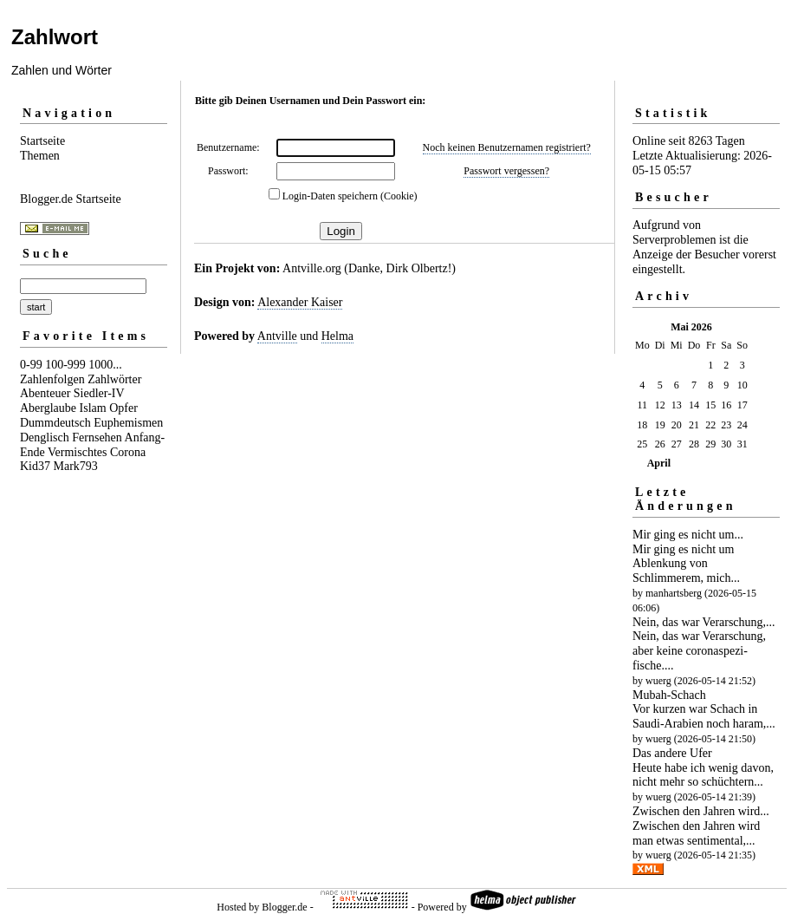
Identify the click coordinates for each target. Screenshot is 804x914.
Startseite (42, 140)
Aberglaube (48, 408)
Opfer (123, 408)
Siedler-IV (99, 393)
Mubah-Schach (669, 695)
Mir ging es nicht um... (687, 534)
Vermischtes (77, 452)
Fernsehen (97, 437)
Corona (128, 452)
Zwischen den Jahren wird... (700, 811)
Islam (93, 408)
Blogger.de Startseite (70, 199)
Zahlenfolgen (52, 379)
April (659, 463)
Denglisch (44, 437)
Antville (277, 336)
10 (742, 385)
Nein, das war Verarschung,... (703, 622)
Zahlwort (54, 37)
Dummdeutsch (55, 422)
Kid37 (35, 466)
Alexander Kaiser (299, 302)
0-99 (31, 364)
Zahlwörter (114, 379)
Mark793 (76, 466)
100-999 (65, 364)
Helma (337, 336)
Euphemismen (128, 422)
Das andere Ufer (672, 753)
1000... (105, 364)
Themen (40, 155)
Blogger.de (284, 907)
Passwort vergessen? (506, 171)
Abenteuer (45, 393)
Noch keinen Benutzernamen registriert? (507, 147)
